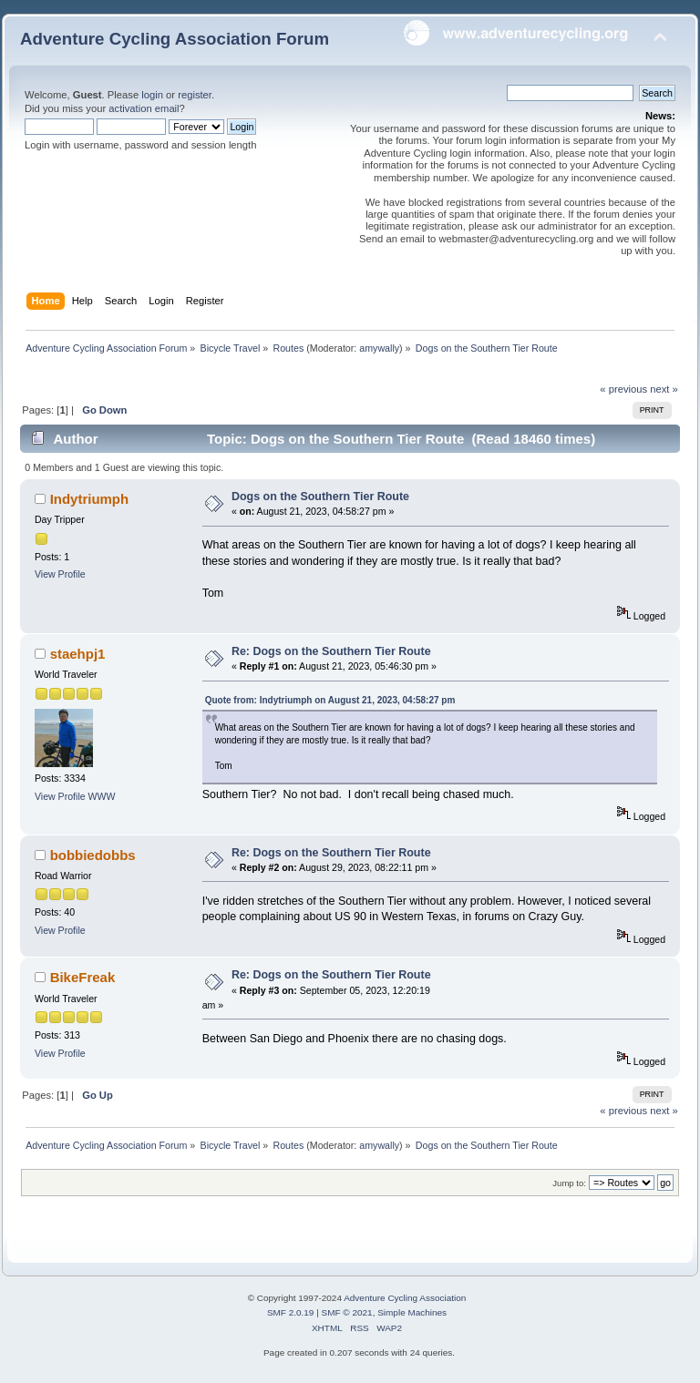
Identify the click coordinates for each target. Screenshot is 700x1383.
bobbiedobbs (93, 855)
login (152, 94)
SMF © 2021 (347, 1312)
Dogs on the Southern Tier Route (320, 496)
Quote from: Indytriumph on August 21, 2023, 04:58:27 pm (330, 700)
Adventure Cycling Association (405, 1298)
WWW (102, 796)
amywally (379, 348)
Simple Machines (412, 1312)
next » (664, 389)
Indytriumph (89, 499)
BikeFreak (83, 977)
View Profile (60, 574)
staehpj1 (78, 653)
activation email (143, 108)
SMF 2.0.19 (290, 1312)
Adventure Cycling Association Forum (174, 38)
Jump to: (569, 1183)
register (194, 94)
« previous (623, 389)
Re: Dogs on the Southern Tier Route (331, 651)
